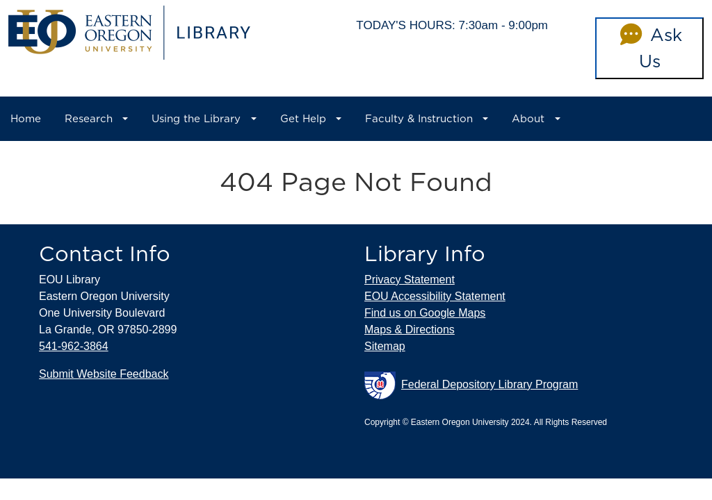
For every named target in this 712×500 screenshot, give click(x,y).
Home (25, 118)
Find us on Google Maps (424, 313)
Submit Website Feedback (103, 374)
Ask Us (649, 48)
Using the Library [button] (196, 118)
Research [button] (89, 118)
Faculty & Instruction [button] (419, 118)
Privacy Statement (409, 279)
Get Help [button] (303, 118)
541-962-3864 (73, 346)
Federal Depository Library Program (471, 385)
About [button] (528, 118)
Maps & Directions (409, 329)
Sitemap (384, 346)
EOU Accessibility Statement (434, 296)
